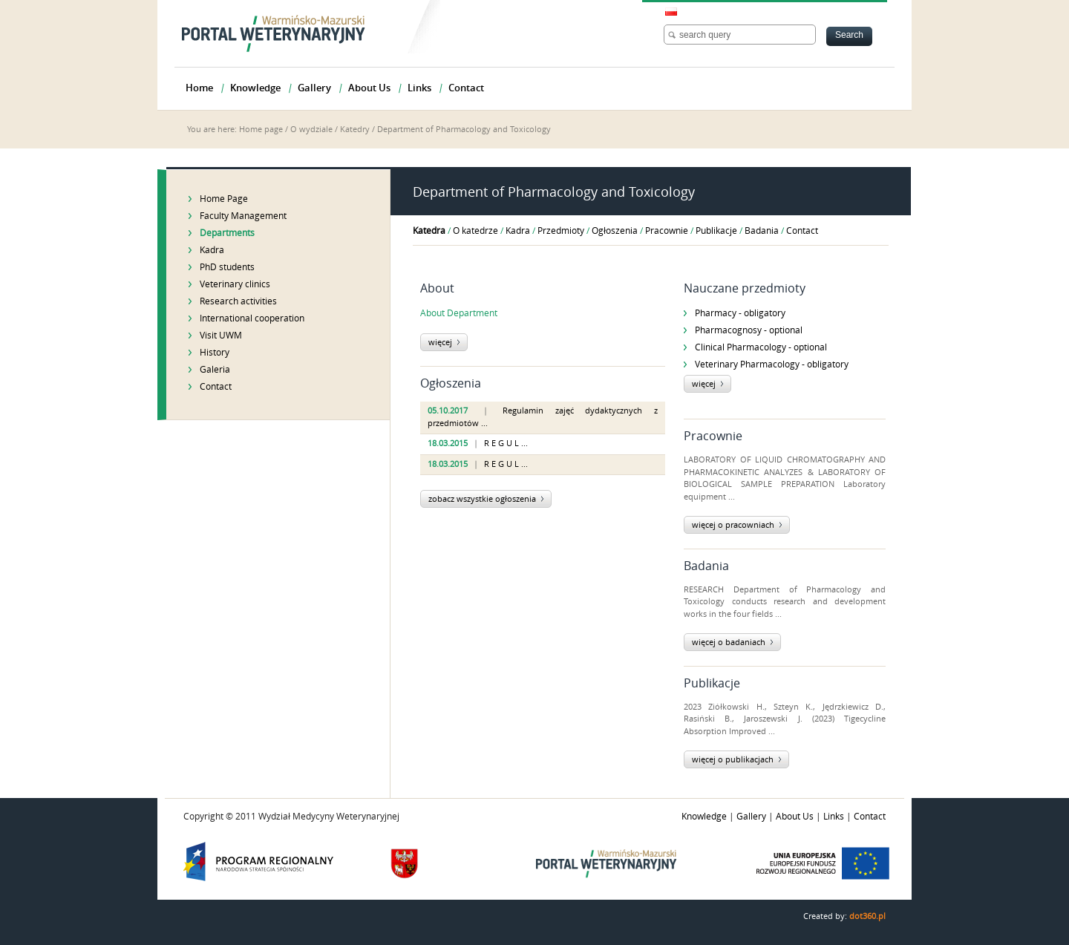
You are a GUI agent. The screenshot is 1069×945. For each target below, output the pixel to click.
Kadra (212, 250)
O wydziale (311, 129)
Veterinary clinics (235, 284)
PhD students (227, 267)
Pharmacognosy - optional (748, 330)
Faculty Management (243, 216)
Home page (261, 129)
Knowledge (704, 816)
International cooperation (252, 318)
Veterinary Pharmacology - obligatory (772, 364)
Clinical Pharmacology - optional (761, 347)
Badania (762, 231)
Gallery (751, 816)
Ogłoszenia (615, 231)
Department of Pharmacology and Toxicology (464, 129)
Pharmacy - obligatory (740, 313)
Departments (227, 233)
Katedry (355, 129)
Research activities (238, 301)
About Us (795, 816)
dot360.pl (867, 916)
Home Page (224, 199)
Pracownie (666, 231)
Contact (216, 387)
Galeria (215, 369)
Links (833, 816)
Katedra (429, 231)
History (214, 352)
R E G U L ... (506, 443)
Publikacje (716, 231)
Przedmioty (560, 231)
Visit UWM (221, 335)
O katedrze (475, 231)
